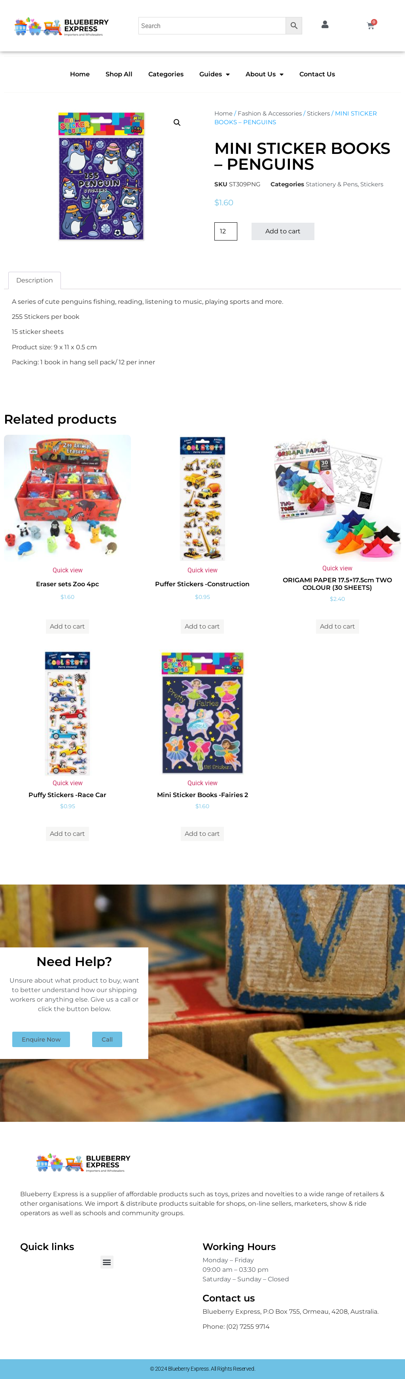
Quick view (68, 570)
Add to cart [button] (67, 626)
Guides (214, 74)
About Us (265, 74)
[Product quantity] (225, 231)
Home (80, 74)
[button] (177, 123)
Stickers (318, 113)
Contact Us (317, 74)
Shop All (119, 74)
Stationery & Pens (332, 184)
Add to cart (283, 231)
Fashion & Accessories (270, 113)
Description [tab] (34, 280)
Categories (166, 74)
